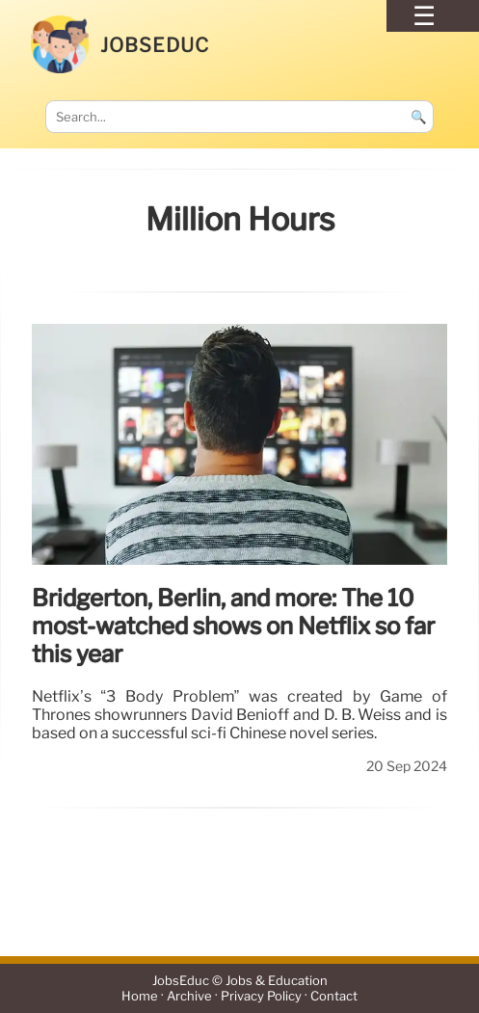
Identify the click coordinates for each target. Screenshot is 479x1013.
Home (139, 996)
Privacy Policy (261, 996)
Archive (189, 996)
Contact (334, 996)
